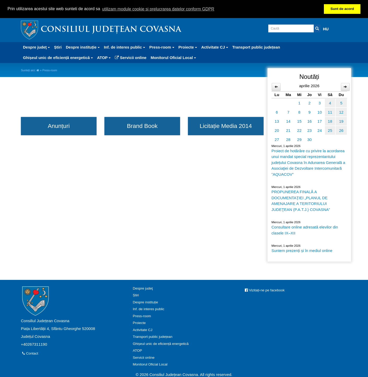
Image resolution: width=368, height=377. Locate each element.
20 (277, 130)
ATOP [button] (104, 57)
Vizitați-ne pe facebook (264, 290)
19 (341, 121)
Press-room (142, 315)
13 (277, 121)
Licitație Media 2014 (226, 125)
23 (309, 130)
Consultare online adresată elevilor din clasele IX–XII (304, 230)
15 (299, 121)
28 (288, 139)
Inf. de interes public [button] (124, 47)
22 (299, 130)
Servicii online (130, 57)
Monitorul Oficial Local (150, 364)
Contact (30, 353)
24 (319, 130)
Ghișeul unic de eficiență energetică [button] (58, 57)
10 (319, 111)
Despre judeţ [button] (36, 47)
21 (288, 130)
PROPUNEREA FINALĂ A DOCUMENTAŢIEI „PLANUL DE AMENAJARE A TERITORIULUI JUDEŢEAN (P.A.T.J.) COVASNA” (300, 200)
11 (330, 111)
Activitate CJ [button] (214, 47)
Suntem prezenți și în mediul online (301, 250)
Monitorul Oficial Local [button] (173, 57)
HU (326, 28)
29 (299, 139)
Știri (58, 47)
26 (341, 130)
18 (330, 121)
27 (277, 139)
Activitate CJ (142, 329)
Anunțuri (59, 125)
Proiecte (139, 323)
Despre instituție (145, 302)
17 (319, 121)
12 (341, 111)
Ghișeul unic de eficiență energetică (161, 343)
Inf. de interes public (148, 309)
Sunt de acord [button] (342, 9)
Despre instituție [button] (83, 47)
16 (309, 121)
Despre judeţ (143, 288)
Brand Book (142, 125)
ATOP (137, 350)
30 (309, 139)
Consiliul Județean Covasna (111, 30)
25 (330, 130)
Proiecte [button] (188, 47)
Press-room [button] (161, 47)
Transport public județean (256, 47)
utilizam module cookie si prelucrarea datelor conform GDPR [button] (158, 9)
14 (288, 121)
